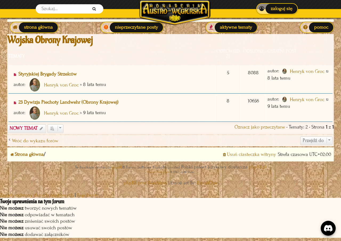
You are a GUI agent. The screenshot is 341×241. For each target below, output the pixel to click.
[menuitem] (277, 8)
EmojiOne (207, 183)
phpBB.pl (257, 167)
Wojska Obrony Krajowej (50, 40)
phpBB (117, 167)
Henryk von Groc (61, 85)
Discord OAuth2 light (158, 172)
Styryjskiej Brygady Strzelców (47, 74)
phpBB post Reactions (145, 183)
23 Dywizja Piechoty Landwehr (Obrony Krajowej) (68, 102)
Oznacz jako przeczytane (259, 127)
